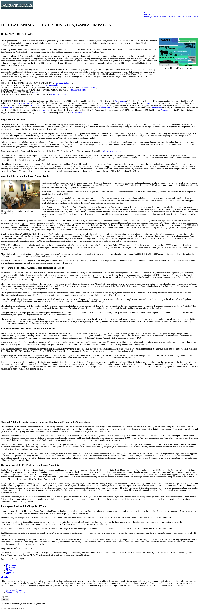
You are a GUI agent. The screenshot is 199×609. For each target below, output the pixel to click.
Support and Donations (15, 592)
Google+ (11, 570)
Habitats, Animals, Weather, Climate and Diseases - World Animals (170, 17)
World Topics (148, 14)
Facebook (11, 565)
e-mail (10, 572)
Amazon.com (120, 101)
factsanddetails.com (63, 83)
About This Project (13, 590)
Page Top (5, 577)
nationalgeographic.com (111, 151)
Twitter (10, 568)
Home (145, 12)
